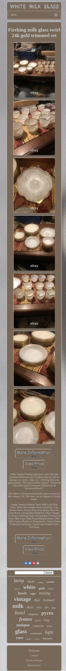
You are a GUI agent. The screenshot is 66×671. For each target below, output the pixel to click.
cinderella (38, 626)
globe (38, 620)
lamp (19, 580)
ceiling (36, 639)
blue (54, 608)
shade (31, 581)
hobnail (48, 600)
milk (18, 606)
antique (23, 625)
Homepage (34, 650)
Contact (34, 655)
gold (41, 588)
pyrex (47, 613)
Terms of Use (34, 665)
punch (17, 589)
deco (30, 607)
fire (47, 607)
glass (21, 631)
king (46, 620)
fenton (25, 619)
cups (33, 593)
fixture (29, 639)
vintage (22, 599)
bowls (22, 593)
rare (19, 637)
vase (38, 607)
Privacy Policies (34, 660)
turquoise (33, 614)
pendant (50, 582)
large (49, 626)
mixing (44, 593)
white (29, 587)
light (49, 632)
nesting (40, 582)
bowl (20, 613)
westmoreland (36, 633)
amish (50, 588)
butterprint (47, 638)
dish (37, 600)
